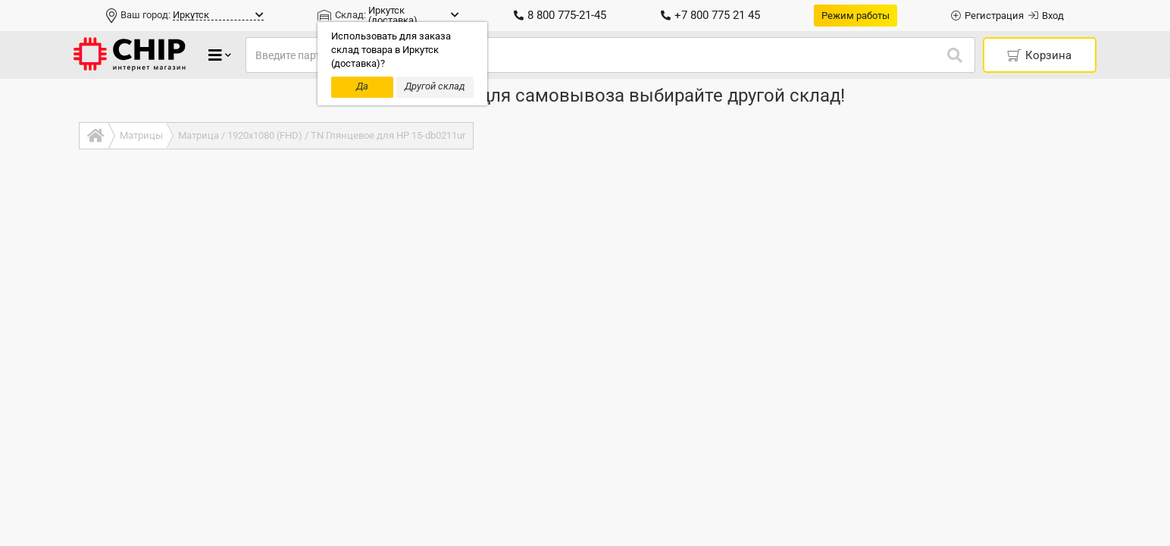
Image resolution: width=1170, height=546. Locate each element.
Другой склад (435, 86)
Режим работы (855, 15)
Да (362, 86)
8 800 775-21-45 (560, 15)
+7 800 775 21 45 (710, 15)
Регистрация (987, 15)
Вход (1046, 15)
